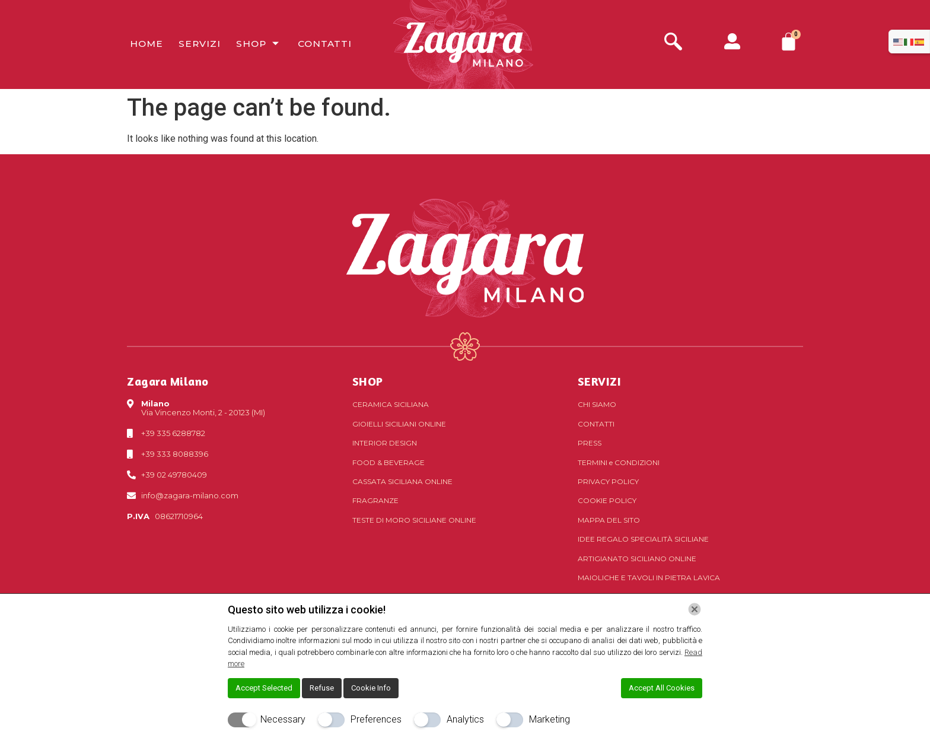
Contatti (318, 44)
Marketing (549, 719)
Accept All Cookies (662, 687)
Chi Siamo (597, 404)
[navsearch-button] (673, 43)
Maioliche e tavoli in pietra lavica (649, 577)
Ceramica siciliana (390, 404)
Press (589, 442)
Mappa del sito (609, 520)
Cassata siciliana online (402, 481)
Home (143, 44)
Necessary (282, 719)
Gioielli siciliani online (399, 423)
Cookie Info (371, 687)
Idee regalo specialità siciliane (643, 539)
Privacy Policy (608, 481)
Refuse (322, 687)
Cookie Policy (607, 500)
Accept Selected (263, 687)
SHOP (367, 381)
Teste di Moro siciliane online (414, 520)
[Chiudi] (694, 609)
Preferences (376, 719)
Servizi (194, 44)
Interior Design (384, 442)
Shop (253, 44)
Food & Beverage (388, 462)
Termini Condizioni (619, 462)
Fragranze (375, 500)
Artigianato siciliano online (637, 558)
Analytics (465, 719)
